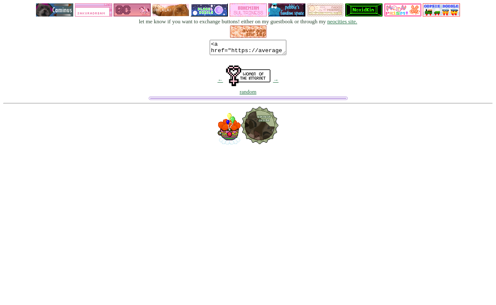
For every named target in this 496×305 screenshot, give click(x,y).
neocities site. (342, 21)
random (248, 94)
